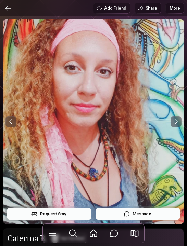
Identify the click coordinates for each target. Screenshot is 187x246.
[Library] (52, 233)
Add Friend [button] (111, 8)
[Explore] (73, 233)
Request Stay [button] (48, 214)
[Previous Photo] (10, 121)
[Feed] (93, 233)
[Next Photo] (176, 121)
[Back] (8, 8)
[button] (135, 233)
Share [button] (147, 8)
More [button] (175, 8)
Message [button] (137, 214)
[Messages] (114, 233)
